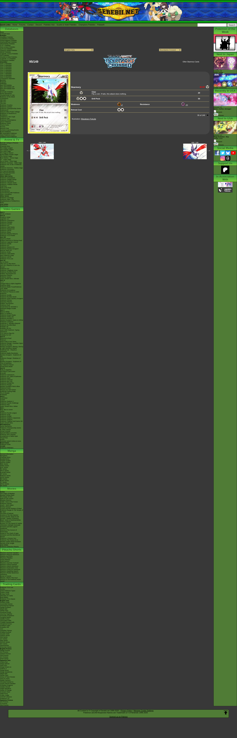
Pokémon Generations (7, 178)
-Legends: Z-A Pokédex (8, 59)
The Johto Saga (5, 151)
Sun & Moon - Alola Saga (8, 161)
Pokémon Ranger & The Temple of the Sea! (11, 511)
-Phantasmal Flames (7, 605)
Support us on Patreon (118, 717)
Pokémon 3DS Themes (8, 434)
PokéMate (3, 395)
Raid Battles (4, 597)
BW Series (3, 479)
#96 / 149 (194, 143)
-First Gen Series (5, 647)
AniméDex (3, 144)
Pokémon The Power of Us (9, 540)
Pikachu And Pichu (6, 556)
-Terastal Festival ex (6, 682)
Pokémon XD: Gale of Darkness (10, 376)
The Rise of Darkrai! (6, 513)
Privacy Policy (126, 711)
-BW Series (4, 640)
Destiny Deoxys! (5, 507)
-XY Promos (4, 657)
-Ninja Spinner (5, 664)
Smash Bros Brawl (6, 366)
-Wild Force (4, 693)
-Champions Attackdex (7, 78)
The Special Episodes (7, 171)
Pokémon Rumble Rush (8, 272)
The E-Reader (5, 393)
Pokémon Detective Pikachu (9, 546)
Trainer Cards (4, 592)
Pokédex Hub (49, 25)
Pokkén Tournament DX (8, 273)
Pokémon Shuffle (5, 295)
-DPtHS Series (5, 642)
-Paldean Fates (5, 625)
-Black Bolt (3, 609)
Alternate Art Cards (6, 596)
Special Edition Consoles (8, 433)
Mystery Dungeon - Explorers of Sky (10, 355)
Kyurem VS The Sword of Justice (11, 523)
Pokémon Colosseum (7, 375)
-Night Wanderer (5, 688)
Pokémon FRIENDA (6, 448)
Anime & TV (11, 139)
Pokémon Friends (6, 224)
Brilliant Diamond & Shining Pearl (11, 240)
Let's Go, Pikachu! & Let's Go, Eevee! (10, 266)
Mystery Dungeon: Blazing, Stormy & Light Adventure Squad (11, 347)
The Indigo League (6, 148)
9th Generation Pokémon (8, 133)
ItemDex (3, 80)
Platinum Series (5, 475)
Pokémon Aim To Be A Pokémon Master (11, 165)
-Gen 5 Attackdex (6, 70)
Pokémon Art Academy (7, 290)
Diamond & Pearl (5, 338)
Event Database (5, 132)
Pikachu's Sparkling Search (9, 571)
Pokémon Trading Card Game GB (11, 421)
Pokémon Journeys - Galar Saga (11, 163)
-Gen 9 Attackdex (6, 77)
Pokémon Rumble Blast (8, 325)
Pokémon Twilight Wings (8, 179)
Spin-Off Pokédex (6, 85)
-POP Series (4, 659)
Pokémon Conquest (6, 322)
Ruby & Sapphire (5, 370)
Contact (30, 25)
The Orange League (7, 149)
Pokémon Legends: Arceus (9, 242)
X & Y (2, 282)
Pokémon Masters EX (7, 229)
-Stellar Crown (5, 619)
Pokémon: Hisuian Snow (8, 183)
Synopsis (218, 141)
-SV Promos (4, 652)
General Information (6, 454)
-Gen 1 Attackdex (6, 64)
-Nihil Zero (3, 665)
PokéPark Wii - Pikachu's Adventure (8, 350)
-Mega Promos (5, 650)
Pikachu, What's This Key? (9, 578)
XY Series (3, 482)
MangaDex (3, 456)
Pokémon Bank (5, 285)
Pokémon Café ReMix (7, 227)
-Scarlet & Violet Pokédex (8, 57)
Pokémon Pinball (5, 416)
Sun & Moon (4, 262)
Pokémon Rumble (6, 345)
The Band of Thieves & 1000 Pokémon (9, 292)
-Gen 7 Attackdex (6, 73)
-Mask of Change (6, 690)
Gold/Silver (3, 398)
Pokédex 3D (4, 327)
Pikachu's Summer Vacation (9, 553)
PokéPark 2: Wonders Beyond (10, 323)
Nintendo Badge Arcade (8, 308)
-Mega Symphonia (6, 672)
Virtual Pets (4, 438)
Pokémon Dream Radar (8, 315)
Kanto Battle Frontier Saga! (9, 154)
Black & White (4, 312)
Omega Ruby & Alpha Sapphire (10, 283)
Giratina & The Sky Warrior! (9, 515)
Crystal (2, 400)
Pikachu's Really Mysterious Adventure (9, 573)
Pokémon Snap (5, 414)
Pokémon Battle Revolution (9, 353)
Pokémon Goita (5, 444)
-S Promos (3, 703)
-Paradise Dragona (6, 685)
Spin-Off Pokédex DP (7, 87)
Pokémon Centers (6, 107)
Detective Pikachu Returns (9, 234)
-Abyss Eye (4, 662)
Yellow (2, 411)
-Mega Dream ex (5, 667)
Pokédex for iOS (5, 335)
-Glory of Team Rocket (7, 677)
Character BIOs (5, 457)
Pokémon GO (4, 225)
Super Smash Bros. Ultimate (9, 278)
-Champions (4, 98)
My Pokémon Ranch (7, 365)
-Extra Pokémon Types (7, 591)
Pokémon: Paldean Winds (8, 184)
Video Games (11, 209)
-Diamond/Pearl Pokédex (8, 42)
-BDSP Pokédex (5, 52)
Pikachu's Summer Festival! (9, 563)
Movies (11, 488)
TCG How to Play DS (7, 333)
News (2, 32)
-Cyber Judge (4, 695)
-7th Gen (3, 103)
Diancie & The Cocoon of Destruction (8, 531)
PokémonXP (4, 110)
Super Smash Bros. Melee (9, 406)
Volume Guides (5, 462)
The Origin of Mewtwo (7, 493)
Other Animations (6, 194)
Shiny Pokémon (5, 174)
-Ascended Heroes (6, 604)
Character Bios (5, 146)
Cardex (2, 90)
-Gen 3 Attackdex (6, 67)
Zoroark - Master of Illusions (9, 518)
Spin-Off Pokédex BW (7, 88)
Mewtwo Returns (5, 500)
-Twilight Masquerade (7, 622)
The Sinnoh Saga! (6, 156)
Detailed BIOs (4, 459)
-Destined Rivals (5, 612)
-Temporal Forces (6, 624)
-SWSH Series (5, 635)
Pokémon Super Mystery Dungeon (11, 298)
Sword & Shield (5, 239)
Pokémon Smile (5, 252)
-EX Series (3, 644)
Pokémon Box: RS (6, 381)
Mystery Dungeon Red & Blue (10, 386)
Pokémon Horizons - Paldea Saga (11, 168)
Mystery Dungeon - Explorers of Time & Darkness (10, 362)
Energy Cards (4, 594)
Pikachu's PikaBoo (6, 558)
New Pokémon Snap (7, 255)
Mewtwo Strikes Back (7, 495)
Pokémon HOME (5, 244)
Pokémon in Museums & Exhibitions (8, 114)
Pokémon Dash (5, 378)
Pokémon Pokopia (6, 222)
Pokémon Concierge (7, 198)
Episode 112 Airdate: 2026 (221, 136)
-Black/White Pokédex (7, 44)
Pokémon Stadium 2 (7, 401)
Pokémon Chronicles (7, 169)
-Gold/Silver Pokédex (7, 39)
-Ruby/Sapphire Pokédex (8, 40)
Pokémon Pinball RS (7, 383)
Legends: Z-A (4, 219)
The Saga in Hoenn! (6, 153)
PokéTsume (4, 206)
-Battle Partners (5, 680)
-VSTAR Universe (6, 697)
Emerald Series (5, 472)
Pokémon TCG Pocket (7, 235)
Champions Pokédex (87, 25)
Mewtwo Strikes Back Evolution (10, 541)
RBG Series (4, 464)
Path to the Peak (5, 188)
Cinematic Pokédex (6, 92)
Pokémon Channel (6, 380)
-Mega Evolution (5, 607)
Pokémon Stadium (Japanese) (10, 418)
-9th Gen (3, 100)
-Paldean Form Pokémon (8, 136)
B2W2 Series (4, 480)
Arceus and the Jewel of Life (9, 517)
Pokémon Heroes (6, 503)
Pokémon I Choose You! (8, 538)
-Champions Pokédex (7, 60)
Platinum (3, 340)
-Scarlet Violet (4, 634)
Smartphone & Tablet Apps (9, 436)
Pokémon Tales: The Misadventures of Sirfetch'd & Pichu (10, 201)
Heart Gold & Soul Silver (8, 341)
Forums (22, 25)
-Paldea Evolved (5, 632)
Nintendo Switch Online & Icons (10, 441)
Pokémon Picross (6, 300)
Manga (12, 450)
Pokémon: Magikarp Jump (9, 270)
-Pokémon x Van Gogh (7, 117)
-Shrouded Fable (5, 620)
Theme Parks (4, 125)
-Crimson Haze (5, 692)
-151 (1, 629)
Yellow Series (4, 466)
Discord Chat (4, 128)
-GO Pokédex (4, 55)
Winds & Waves (5, 214)
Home (14, 25)
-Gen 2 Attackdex (6, 65)
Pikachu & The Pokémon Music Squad (10, 580)
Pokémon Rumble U (7, 318)
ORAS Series (4, 484)
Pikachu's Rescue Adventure (9, 554)
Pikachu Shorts (11, 549)
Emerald (3, 373)
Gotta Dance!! (4, 561)
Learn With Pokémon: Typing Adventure (9, 331)
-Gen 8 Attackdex (6, 75)
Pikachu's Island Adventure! (9, 566)
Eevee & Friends (5, 576)
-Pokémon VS (4, 698)
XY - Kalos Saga (5, 159)
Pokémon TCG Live (6, 259)
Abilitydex (3, 83)
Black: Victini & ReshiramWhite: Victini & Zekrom (10, 521)
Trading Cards (12, 584)
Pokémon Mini (5, 404)
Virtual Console (5, 431)
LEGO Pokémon (5, 122)
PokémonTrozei (5, 388)
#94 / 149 (42, 143)
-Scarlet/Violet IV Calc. (7, 95)
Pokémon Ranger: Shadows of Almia (10, 359)
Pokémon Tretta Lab (7, 317)
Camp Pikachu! (5, 559)
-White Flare (4, 610)
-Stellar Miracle (5, 687)
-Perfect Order (5, 602)
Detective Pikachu (6, 275)
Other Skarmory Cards (191, 62)
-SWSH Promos (5, 654)
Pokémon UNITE (5, 230)
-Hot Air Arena (4, 678)
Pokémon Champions (7, 220)
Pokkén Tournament (6, 303)
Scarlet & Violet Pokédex (66, 25)
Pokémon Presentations (8, 120)
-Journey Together (6, 614)
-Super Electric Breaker (8, 683)
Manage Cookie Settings (144, 711)
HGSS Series (4, 477)
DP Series (3, 474)
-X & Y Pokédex (5, 45)
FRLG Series (4, 470)
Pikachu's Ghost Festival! (8, 564)
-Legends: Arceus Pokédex (9, 54)
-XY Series (3, 639)
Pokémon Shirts (5, 123)
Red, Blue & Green (6, 409)
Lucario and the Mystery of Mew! (11, 508)
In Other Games (5, 429)
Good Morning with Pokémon (9, 193)
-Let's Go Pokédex (6, 49)
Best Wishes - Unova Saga (9, 158)
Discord (39, 25)
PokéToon (3, 186)
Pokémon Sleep (5, 232)
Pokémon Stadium (6, 419)
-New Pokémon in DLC (7, 135)
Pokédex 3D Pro (5, 328)
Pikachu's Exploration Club (9, 568)
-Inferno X (3, 669)
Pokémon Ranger (6, 385)
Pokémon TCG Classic (7, 599)
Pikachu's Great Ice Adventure (10, 569)
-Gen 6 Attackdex (6, 72)
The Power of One (6, 497)
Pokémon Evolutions (7, 181)
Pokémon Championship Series (10, 108)
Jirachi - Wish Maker (7, 505)
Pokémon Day (5, 118)
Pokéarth (101, 25)
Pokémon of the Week (7, 97)
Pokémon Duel (5, 305)
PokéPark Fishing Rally (8, 391)
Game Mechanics (6, 93)
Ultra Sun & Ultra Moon (8, 264)
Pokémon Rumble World (8, 297)
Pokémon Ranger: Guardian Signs (11, 343)
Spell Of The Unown (6, 498)
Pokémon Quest (5, 277)
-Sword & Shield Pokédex (8, 50)
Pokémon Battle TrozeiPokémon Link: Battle (11, 287)
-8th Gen (3, 102)
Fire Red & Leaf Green (7, 371)
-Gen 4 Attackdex (6, 68)
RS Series (3, 469)
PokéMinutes (4, 189)
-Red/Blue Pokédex (6, 37)
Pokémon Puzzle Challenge (9, 403)
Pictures (219, 115)
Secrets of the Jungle (7, 543)
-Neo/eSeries (4, 645)
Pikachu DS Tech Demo (8, 390)
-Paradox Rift (4, 627)
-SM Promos (4, 655)
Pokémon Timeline (6, 105)
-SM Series (4, 637)
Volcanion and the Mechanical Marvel (10, 535)
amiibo (2, 439)
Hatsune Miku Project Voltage (10, 112)
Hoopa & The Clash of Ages (9, 533)
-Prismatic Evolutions (7, 615)
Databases (11, 29)
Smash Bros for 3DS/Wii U (9, 307)
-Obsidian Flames (6, 630)
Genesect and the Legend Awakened (8, 527)
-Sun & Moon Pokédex (7, 47)
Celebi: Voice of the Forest (9, 502)
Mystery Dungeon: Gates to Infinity (11, 320)
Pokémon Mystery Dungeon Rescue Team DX (9, 249)
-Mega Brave (4, 670)
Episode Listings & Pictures (9, 143)
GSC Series (4, 467)
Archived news (5, 34)
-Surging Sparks (5, 617)
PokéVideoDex (5, 191)
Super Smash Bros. (6, 423)
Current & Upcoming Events (9, 130)
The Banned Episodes (7, 173)
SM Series (3, 485)
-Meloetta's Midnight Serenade (10, 525)
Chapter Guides (5, 461)
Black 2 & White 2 (6, 313)
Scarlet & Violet (5, 217)
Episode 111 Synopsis (222, 109)
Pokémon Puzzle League (8, 413)
